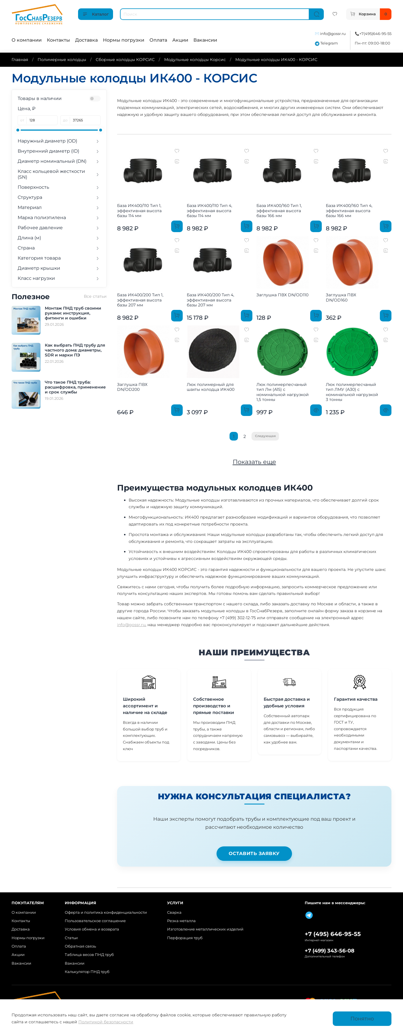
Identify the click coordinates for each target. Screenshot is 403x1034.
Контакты (58, 40)
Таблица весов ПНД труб (89, 954)
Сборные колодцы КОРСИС (125, 59)
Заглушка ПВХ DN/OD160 (341, 297)
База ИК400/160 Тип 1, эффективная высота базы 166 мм (279, 210)
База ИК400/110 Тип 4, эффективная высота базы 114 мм (209, 210)
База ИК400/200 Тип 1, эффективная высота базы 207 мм (140, 300)
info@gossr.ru (333, 34)
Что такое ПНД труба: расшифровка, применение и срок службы (75, 387)
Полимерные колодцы (62, 59)
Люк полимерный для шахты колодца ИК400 (210, 387)
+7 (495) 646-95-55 (333, 934)
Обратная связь (80, 946)
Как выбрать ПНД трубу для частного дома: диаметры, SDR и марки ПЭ (75, 350)
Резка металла (181, 921)
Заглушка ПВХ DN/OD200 (132, 387)
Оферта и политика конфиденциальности (106, 912)
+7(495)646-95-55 (375, 34)
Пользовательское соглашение (95, 921)
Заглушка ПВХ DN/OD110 (282, 294)
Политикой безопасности (105, 1021)
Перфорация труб (185, 938)
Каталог (95, 14)
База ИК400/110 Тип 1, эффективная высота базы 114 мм (139, 210)
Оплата (158, 40)
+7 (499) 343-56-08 (329, 950)
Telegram (326, 43)
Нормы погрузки (123, 40)
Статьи (71, 938)
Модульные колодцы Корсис (195, 59)
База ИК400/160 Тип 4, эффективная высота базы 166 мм (349, 210)
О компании (27, 40)
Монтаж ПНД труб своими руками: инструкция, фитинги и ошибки (73, 313)
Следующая (265, 436)
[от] (42, 120)
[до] (85, 120)
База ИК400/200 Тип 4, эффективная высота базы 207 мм (210, 300)
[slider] (18, 130)
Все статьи (95, 296)
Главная (20, 59)
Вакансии (205, 40)
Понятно (362, 1018)
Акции (180, 40)
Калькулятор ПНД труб (87, 972)
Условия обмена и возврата (92, 929)
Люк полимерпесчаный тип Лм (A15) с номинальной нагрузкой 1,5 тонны (282, 392)
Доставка (86, 40)
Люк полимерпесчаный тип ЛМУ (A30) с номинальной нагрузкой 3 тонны (352, 392)
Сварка (174, 912)
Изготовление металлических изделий (205, 929)
